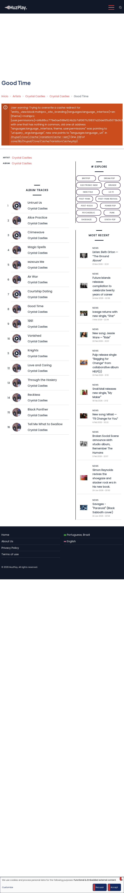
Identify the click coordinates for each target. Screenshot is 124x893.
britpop (86, 178)
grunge (112, 185)
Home (5, 535)
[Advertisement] (27, 44)
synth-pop (110, 219)
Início (4, 96)
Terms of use (10, 554)
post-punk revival (108, 199)
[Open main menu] (111, 7)
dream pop (109, 178)
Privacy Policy (10, 548)
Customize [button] (7, 887)
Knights (33, 350)
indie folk (88, 192)
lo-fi (111, 192)
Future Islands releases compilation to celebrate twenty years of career (103, 286)
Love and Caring (40, 365)
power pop (110, 205)
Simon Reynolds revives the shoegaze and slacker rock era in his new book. (104, 478)
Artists (17, 96)
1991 (30, 321)
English (70, 541)
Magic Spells (37, 247)
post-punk (84, 199)
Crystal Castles (35, 96)
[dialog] (62, 885)
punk (112, 212)
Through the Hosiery (42, 380)
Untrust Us (35, 203)
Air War (33, 277)
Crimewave (36, 232)
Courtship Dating (40, 291)
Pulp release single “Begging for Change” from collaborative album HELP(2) (105, 363)
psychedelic (88, 212)
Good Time (35, 306)
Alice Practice (37, 217)
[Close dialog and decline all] (122, 879)
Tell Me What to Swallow (45, 424)
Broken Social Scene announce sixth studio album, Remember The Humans (105, 444)
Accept (114, 887)
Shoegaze (86, 219)
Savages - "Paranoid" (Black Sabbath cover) (103, 508)
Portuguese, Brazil (77, 535)
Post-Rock (87, 205)
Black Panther (38, 409)
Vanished (34, 336)
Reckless (34, 395)
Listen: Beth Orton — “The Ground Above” (105, 256)
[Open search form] (120, 7)
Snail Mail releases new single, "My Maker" (104, 393)
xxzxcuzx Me (36, 262)
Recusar (100, 887)
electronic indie (89, 185)
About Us (7, 541)
